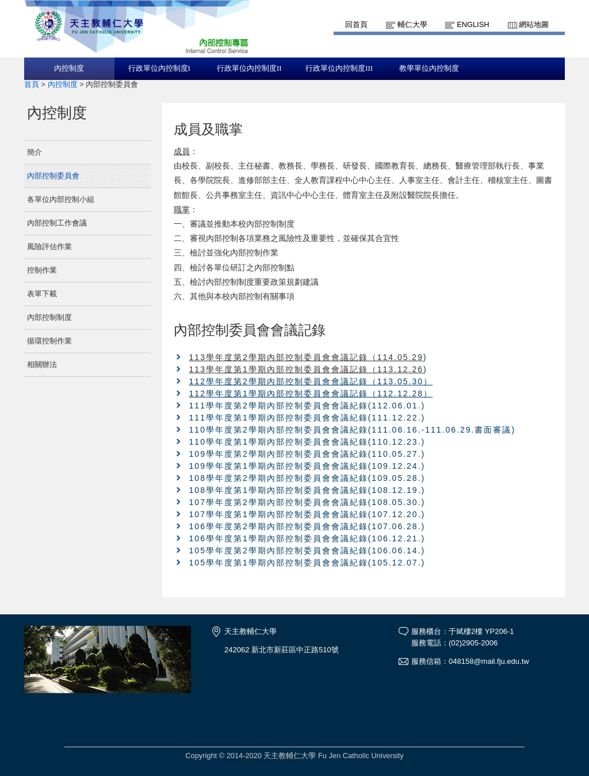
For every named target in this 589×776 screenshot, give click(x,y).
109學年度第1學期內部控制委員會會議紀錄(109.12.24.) (307, 466)
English (473, 24)
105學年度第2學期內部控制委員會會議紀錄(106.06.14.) (307, 550)
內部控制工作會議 (57, 223)
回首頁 (356, 24)
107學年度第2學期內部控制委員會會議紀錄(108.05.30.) (307, 502)
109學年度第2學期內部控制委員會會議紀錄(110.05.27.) (307, 453)
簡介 (34, 152)
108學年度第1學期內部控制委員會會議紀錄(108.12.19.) (307, 490)
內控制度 (69, 68)
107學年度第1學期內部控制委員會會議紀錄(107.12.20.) (307, 514)
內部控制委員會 (53, 175)
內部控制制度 (49, 317)
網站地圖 (534, 24)
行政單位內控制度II (249, 68)
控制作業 (42, 270)
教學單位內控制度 (429, 68)
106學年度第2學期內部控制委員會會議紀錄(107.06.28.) (307, 526)
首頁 (31, 84)
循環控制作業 (49, 341)
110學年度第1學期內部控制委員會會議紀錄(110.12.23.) (307, 441)
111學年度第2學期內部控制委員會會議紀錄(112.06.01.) (307, 405)
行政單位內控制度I (159, 68)
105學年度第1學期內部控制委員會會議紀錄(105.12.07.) (307, 562)
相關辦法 (42, 364)
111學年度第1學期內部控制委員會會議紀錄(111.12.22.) (307, 417)
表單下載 (42, 293)
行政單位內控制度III (339, 68)
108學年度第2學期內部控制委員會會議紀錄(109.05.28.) (307, 478)
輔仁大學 (412, 24)
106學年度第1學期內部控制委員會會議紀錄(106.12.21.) (307, 538)
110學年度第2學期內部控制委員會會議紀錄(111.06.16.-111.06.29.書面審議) (352, 429)
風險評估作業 (49, 246)
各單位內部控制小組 (60, 199)
